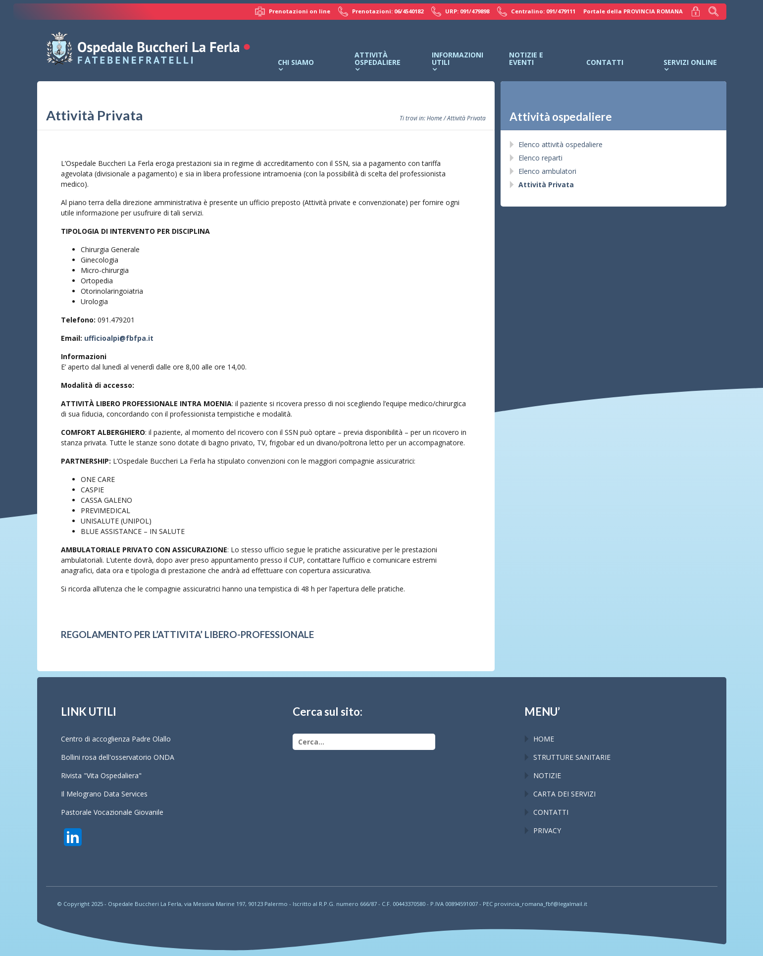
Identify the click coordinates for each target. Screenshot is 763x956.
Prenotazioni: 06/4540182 (380, 11)
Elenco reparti (540, 157)
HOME (543, 739)
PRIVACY (547, 830)
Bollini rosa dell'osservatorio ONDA (117, 757)
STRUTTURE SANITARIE (571, 757)
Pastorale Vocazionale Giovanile (112, 812)
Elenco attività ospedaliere (560, 144)
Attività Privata (546, 184)
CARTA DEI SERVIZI (564, 793)
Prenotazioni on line (292, 11)
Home (434, 118)
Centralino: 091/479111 (536, 11)
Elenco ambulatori (547, 171)
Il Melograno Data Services (104, 793)
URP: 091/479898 (460, 11)
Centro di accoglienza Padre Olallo (116, 739)
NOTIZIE (547, 775)
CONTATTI (550, 812)
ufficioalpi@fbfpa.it (118, 338)
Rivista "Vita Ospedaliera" (101, 775)
